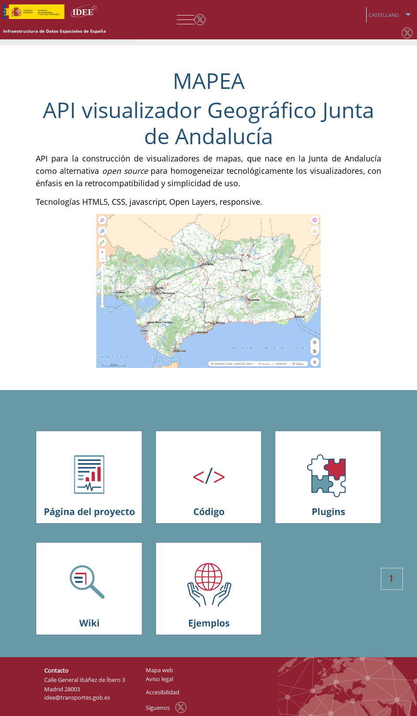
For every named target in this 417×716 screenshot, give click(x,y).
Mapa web (159, 670)
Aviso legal (159, 679)
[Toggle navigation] (183, 20)
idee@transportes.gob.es (77, 697)
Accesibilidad (162, 692)
